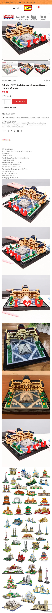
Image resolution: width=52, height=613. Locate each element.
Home (4, 80)
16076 (8, 121)
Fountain (5, 125)
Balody (14, 121)
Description (6, 140)
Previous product (44, 81)
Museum (38, 125)
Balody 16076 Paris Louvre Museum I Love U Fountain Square (23, 123)
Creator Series (35, 117)
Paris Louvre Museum (9, 127)
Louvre (31, 125)
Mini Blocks (11, 80)
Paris (44, 125)
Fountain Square (15, 125)
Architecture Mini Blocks (20, 117)
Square (20, 127)
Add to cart (20, 102)
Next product (49, 81)
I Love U (25, 125)
